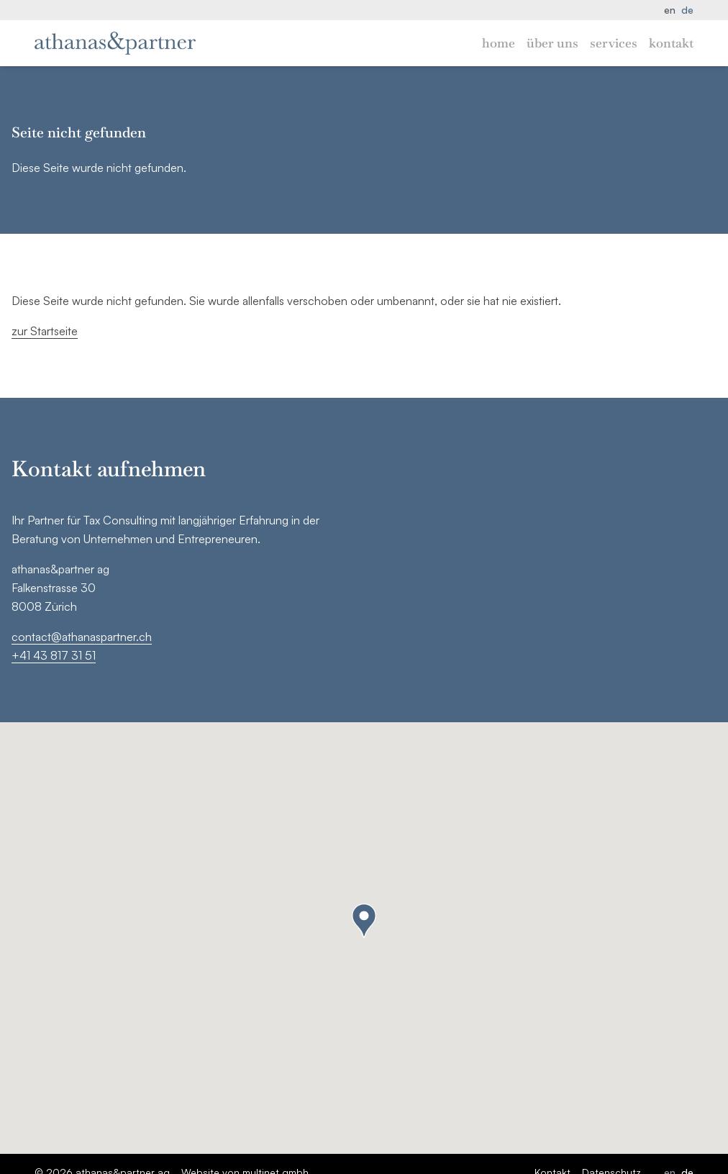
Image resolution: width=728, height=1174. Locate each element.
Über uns (552, 43)
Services (613, 43)
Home (498, 43)
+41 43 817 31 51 (54, 655)
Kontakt (671, 43)
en (669, 10)
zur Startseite (45, 331)
